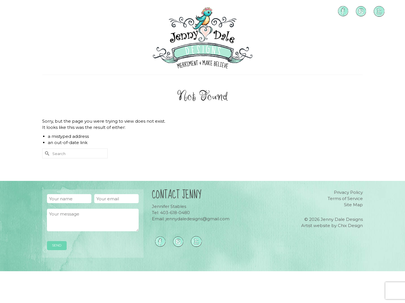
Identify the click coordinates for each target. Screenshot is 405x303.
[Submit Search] (46, 153)
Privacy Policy (348, 192)
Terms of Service (345, 198)
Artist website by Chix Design (332, 225)
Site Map (353, 204)
